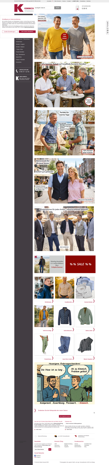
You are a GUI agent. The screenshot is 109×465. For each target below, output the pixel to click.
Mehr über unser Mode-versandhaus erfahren (25, 78)
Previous (35, 418)
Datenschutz (57, 458)
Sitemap (66, 457)
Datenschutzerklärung (29, 27)
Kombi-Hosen (19, 41)
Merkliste (88, 1)
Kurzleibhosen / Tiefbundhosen (23, 39)
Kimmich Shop (58, 453)
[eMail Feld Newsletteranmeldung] (41, 461)
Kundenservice (79, 453)
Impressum (56, 457)
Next (94, 418)
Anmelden (49, 1)
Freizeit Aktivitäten (20, 51)
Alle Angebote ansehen (65, 427)
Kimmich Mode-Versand (22, 453)
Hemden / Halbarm (20, 46)
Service (64, 1)
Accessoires (18, 62)
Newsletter (37, 453)
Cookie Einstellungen (10, 31)
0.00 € (88, 8)
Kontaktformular (88, 455)
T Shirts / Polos (19, 49)
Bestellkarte (83, 1)
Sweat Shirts (19, 57)
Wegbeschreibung (68, 455)
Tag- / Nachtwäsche (20, 54)
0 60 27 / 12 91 (25, 71)
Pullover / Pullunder (20, 59)
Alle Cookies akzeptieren (27, 31)
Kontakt (69, 1)
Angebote (66, 458)
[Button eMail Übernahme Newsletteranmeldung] (49, 461)
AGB (55, 455)
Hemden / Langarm (20, 44)
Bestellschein (78, 457)
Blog (85, 458)
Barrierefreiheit (78, 458)
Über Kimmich (57, 1)
